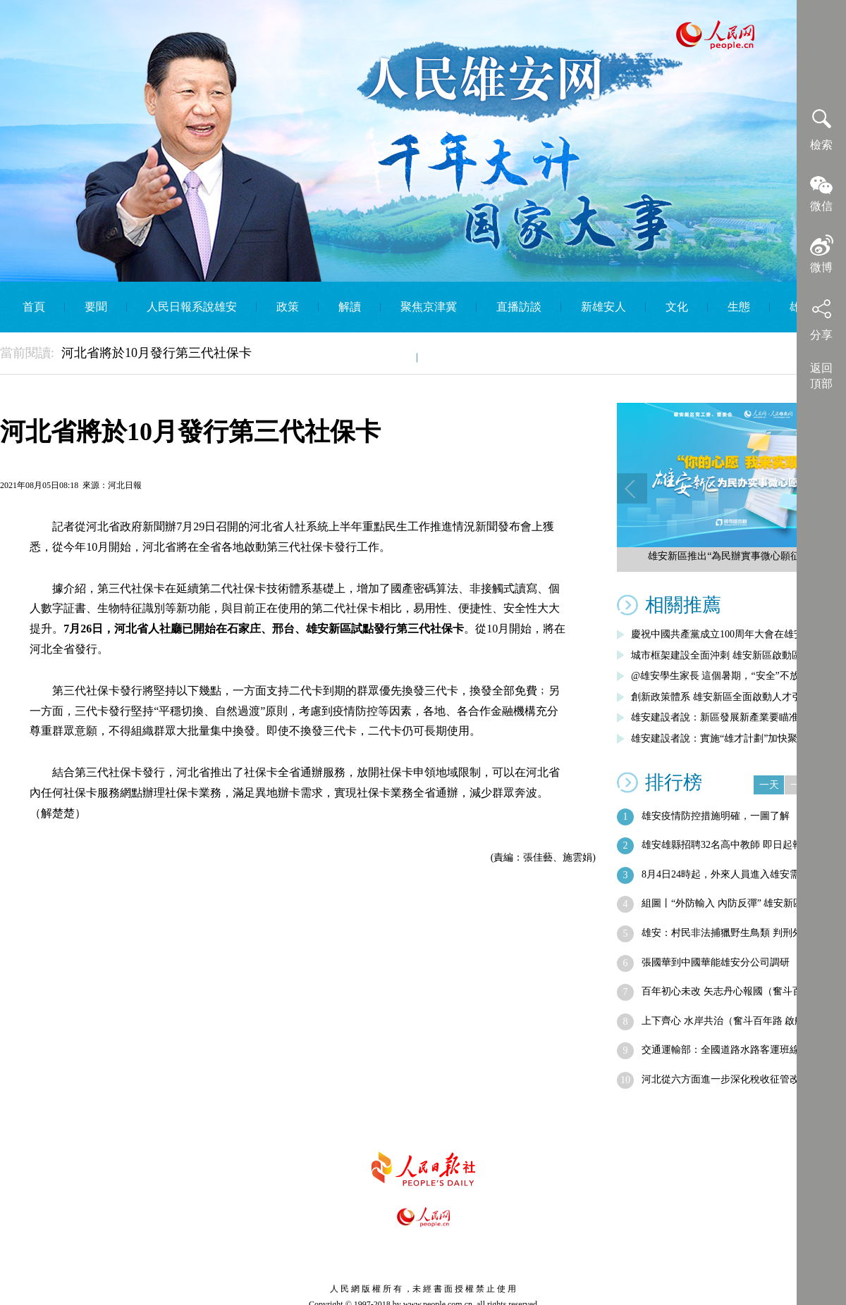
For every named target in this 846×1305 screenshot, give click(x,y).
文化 (677, 307)
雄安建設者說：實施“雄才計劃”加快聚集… (724, 738)
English (454, 357)
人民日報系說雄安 (192, 307)
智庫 (386, 357)
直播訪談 (518, 307)
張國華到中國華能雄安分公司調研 (716, 962)
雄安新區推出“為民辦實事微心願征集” (731, 556)
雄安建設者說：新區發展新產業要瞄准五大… (729, 717)
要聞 (96, 307)
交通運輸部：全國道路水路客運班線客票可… (740, 1049)
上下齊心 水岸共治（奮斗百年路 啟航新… (733, 1021)
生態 (739, 307)
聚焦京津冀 (428, 307)
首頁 (34, 307)
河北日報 (125, 485)
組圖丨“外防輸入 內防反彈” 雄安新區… (727, 903)
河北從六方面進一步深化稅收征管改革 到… (737, 1079)
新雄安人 (603, 307)
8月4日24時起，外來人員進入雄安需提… (730, 874)
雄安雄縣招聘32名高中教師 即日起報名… (732, 844)
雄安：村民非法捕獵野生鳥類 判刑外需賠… (737, 933)
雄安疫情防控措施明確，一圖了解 (716, 816)
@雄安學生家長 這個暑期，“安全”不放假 (720, 675)
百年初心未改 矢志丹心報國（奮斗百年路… (737, 991)
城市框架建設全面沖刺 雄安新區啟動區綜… (726, 655)
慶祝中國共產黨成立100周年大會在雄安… (722, 634)
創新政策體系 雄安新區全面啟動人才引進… (726, 697)
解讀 (349, 307)
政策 (287, 307)
